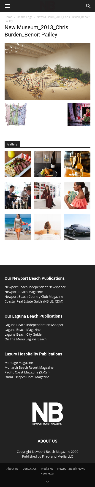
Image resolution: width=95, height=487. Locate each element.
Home (8, 17)
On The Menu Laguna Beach (25, 339)
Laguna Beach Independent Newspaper (34, 325)
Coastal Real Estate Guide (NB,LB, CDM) (34, 301)
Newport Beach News (71, 469)
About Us (12, 469)
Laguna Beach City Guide (23, 334)
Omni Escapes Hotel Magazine (27, 377)
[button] (7, 6)
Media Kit (47, 469)
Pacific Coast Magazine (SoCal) (27, 372)
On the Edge (25, 17)
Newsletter (47, 473)
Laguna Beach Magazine (23, 329)
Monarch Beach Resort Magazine (29, 367)
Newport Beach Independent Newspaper (35, 287)
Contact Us (30, 469)
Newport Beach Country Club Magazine (34, 296)
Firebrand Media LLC (57, 456)
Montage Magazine (19, 362)
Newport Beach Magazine (24, 292)
